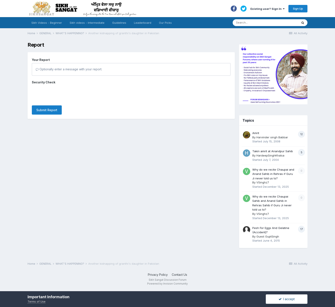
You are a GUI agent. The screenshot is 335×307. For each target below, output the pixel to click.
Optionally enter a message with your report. (69, 69)
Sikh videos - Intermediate (87, 22)
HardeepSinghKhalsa (270, 155)
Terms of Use (37, 301)
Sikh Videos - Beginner (46, 22)
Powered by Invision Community (167, 283)
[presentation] (64, 94)
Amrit (255, 133)
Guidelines (119, 22)
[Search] (261, 22)
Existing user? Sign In (267, 8)
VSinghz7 (262, 182)
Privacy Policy (158, 274)
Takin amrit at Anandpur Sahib (272, 151)
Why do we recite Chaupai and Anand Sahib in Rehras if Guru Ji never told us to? (273, 174)
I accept (287, 299)
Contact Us (179, 274)
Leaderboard (142, 22)
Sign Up (298, 8)
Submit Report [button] (46, 110)
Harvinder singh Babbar (272, 137)
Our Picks (165, 22)
